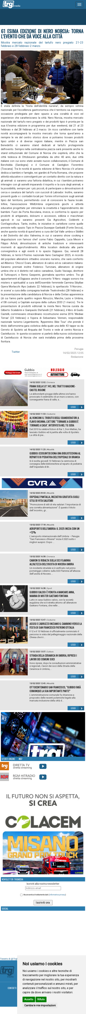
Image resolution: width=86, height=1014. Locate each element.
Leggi (77, 407)
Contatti (12, 988)
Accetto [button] (28, 999)
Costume (51, 414)
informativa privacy (57, 895)
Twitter (16, 351)
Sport (49, 588)
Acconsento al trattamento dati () (44, 895)
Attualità (50, 449)
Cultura (50, 652)
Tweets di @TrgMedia (11, 958)
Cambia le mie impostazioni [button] (40, 1005)
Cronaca (51, 382)
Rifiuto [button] (41, 999)
